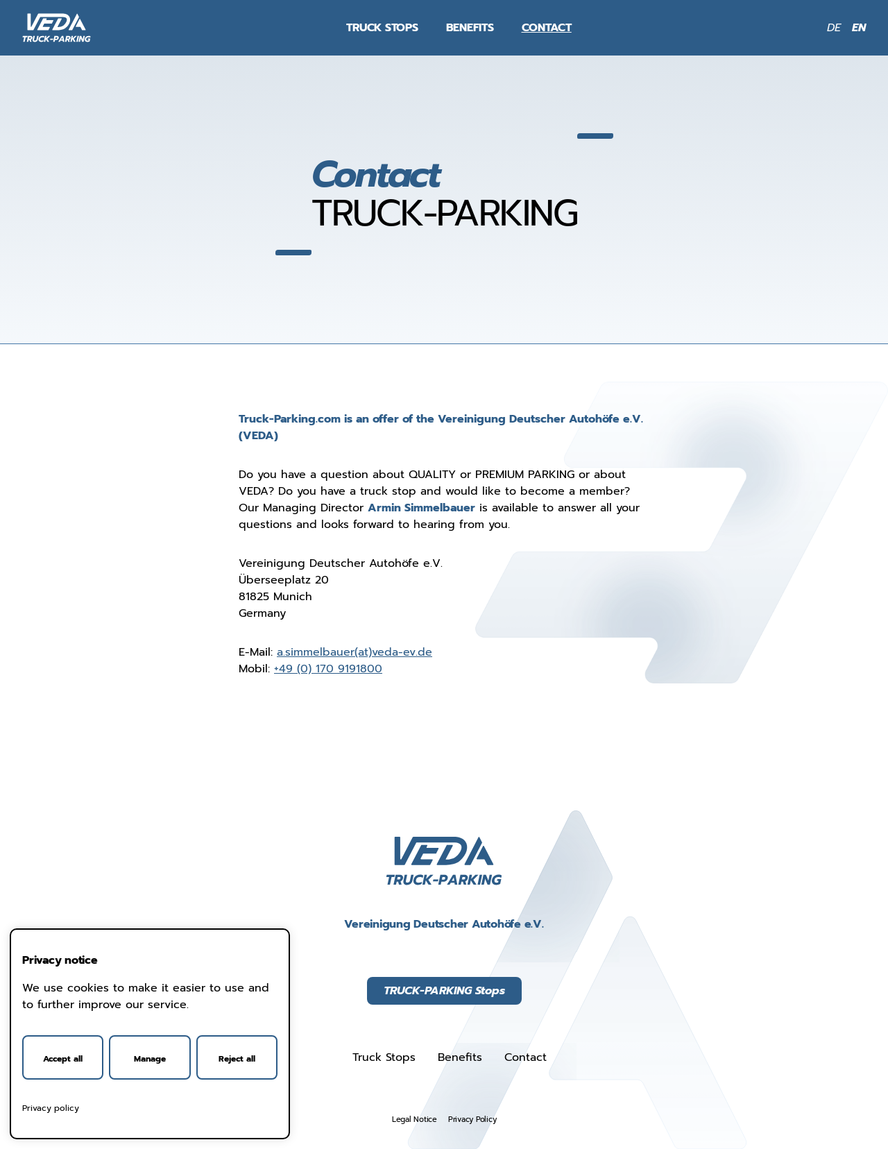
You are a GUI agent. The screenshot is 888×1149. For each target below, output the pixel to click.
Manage (150, 1059)
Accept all (63, 1059)
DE (834, 27)
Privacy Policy (472, 1119)
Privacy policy (50, 1108)
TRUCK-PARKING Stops (444, 990)
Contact (547, 27)
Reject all (237, 1059)
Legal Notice (414, 1119)
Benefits (470, 27)
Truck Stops (382, 27)
